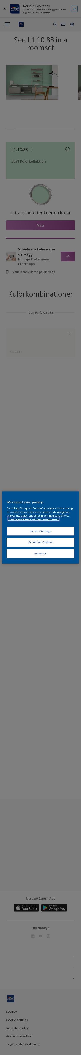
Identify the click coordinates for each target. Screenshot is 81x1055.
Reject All (40, 553)
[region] (40, 527)
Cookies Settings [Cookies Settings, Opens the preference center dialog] (40, 531)
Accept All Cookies (40, 542)
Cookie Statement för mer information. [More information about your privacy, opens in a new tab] (33, 519)
